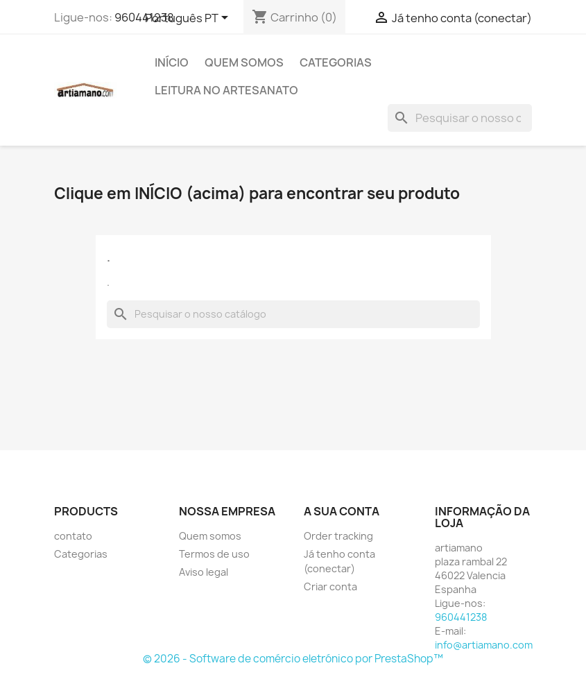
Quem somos (244, 62)
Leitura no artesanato (226, 90)
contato (73, 535)
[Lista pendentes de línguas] (189, 18)
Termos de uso (214, 553)
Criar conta (330, 586)
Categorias (336, 62)
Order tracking (338, 535)
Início (172, 62)
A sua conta (341, 511)
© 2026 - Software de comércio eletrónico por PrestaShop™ (293, 658)
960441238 (144, 17)
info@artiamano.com (484, 644)
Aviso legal (203, 572)
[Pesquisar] (460, 118)
